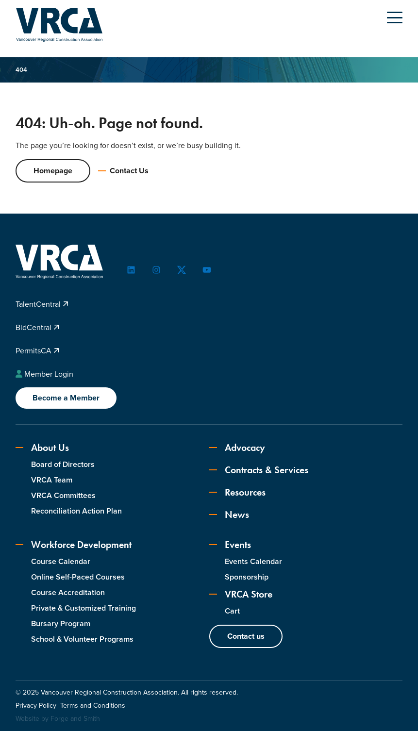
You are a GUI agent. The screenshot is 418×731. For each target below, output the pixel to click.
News (229, 515)
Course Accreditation (68, 592)
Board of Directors (63, 464)
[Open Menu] (394, 17)
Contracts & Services (258, 470)
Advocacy (237, 448)
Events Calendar (253, 561)
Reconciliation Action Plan (76, 510)
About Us (42, 448)
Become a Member (66, 398)
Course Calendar (60, 561)
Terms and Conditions (92, 706)
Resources (237, 492)
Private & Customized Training (83, 608)
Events (230, 545)
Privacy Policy (36, 706)
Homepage (52, 171)
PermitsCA (37, 350)
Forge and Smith (75, 719)
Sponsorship (246, 577)
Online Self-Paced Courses (78, 577)
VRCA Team (51, 480)
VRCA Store (240, 594)
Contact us (246, 636)
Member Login (44, 374)
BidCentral (37, 327)
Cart (232, 611)
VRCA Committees (63, 495)
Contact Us (123, 171)
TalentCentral (42, 304)
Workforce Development (74, 545)
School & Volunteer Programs (82, 639)
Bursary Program (60, 623)
